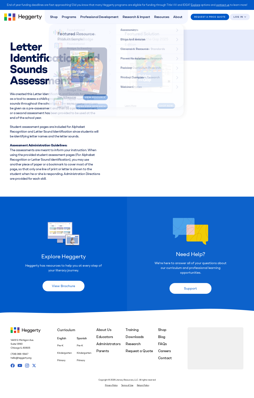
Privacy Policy (111, 386)
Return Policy (143, 386)
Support (190, 289)
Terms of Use (127, 386)
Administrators (108, 344)
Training (132, 330)
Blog (161, 337)
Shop (55, 17)
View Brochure (63, 286)
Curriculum (66, 330)
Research (133, 344)
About (176, 17)
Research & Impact (136, 17)
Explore (195, 5)
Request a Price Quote (209, 17)
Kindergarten (64, 353)
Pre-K (60, 346)
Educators (104, 337)
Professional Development (99, 17)
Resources (160, 17)
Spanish (82, 339)
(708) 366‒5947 (19, 354)
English (61, 339)
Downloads (135, 337)
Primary (61, 360)
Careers (164, 351)
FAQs (162, 344)
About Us (103, 330)
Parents (102, 351)
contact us (222, 5)
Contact (165, 358)
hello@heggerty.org (21, 358)
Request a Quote (139, 351)
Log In (238, 17)
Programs (69, 17)
